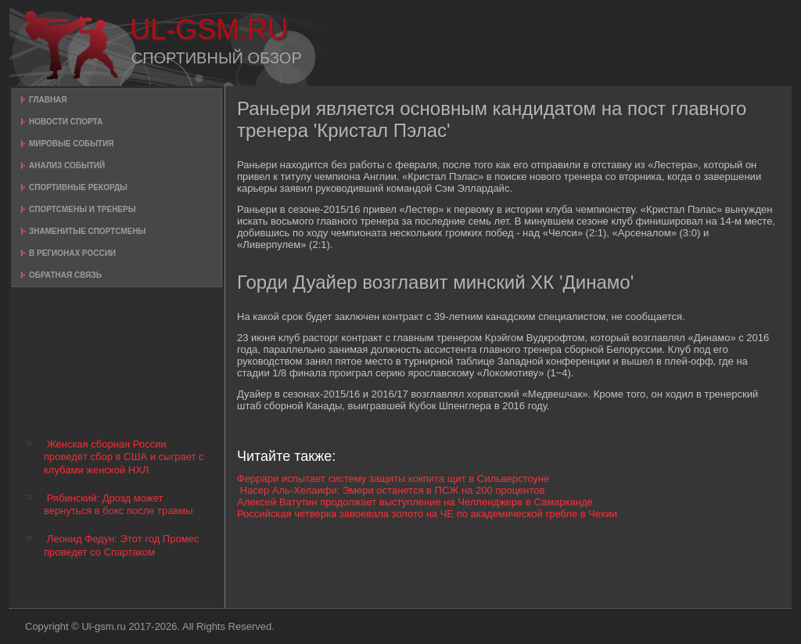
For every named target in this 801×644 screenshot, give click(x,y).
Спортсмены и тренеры (82, 209)
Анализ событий (67, 165)
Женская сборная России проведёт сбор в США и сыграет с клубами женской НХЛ (124, 457)
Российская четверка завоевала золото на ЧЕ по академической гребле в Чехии (427, 514)
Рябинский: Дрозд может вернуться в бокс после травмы (118, 504)
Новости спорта (65, 121)
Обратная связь (65, 275)
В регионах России (72, 253)
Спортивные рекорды (78, 187)
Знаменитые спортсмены (87, 231)
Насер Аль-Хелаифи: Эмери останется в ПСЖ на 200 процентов (392, 490)
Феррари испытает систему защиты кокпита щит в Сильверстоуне (393, 478)
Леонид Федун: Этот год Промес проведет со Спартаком (121, 545)
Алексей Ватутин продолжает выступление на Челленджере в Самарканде (415, 502)
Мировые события (71, 143)
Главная (48, 99)
